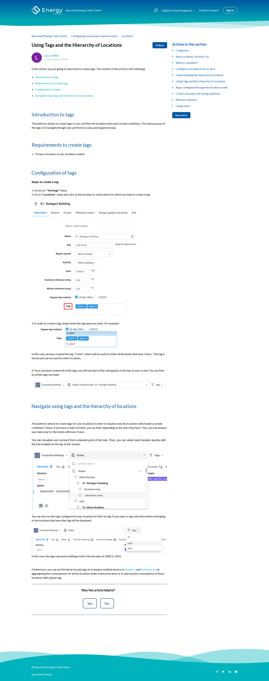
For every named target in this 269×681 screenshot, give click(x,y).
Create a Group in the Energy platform (198, 93)
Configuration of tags (47, 89)
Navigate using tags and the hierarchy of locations (64, 95)
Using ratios (183, 105)
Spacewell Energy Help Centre (49, 36)
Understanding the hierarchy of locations (199, 75)
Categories (182, 50)
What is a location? (187, 62)
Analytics (130, 569)
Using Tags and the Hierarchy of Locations (200, 81)
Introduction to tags (47, 77)
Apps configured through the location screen (202, 87)
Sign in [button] (230, 10)
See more (181, 115)
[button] (154, 10)
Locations (127, 36)
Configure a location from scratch (195, 68)
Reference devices (186, 99)
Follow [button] (160, 45)
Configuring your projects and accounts (94, 36)
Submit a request (209, 10)
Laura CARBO (51, 55)
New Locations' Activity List (192, 56)
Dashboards (148, 569)
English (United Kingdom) (177, 10)
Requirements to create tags (51, 83)
